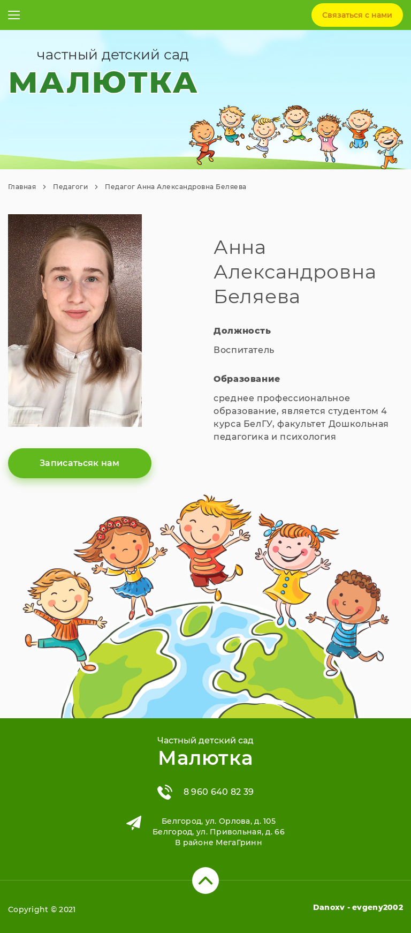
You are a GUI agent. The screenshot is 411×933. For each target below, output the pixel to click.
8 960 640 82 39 (219, 792)
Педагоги (70, 187)
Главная (22, 187)
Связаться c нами (357, 15)
